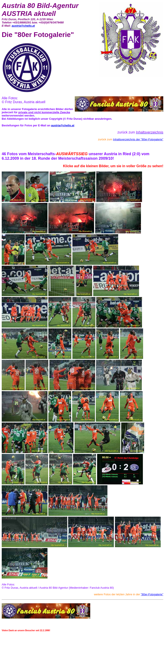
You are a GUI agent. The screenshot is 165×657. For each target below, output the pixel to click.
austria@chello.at (23, 25)
